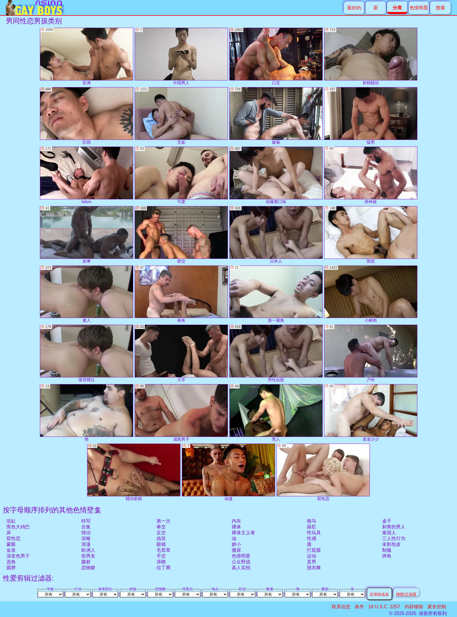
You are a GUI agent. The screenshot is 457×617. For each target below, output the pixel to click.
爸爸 (181, 294)
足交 (161, 532)
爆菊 (276, 116)
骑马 (311, 520)
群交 (181, 234)
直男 (311, 561)
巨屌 (86, 116)
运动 (311, 555)
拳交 (161, 526)
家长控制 (437, 606)
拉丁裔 (164, 567)
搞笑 (161, 538)
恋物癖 (88, 567)
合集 (86, 526)
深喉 (86, 538)
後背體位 (86, 353)
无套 (181, 116)
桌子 (386, 520)
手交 (161, 555)
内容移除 (414, 606)
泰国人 (389, 532)
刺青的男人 (393, 526)
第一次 (164, 520)
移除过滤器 (406, 594)
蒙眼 (11, 544)
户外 (370, 353)
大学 (181, 353)
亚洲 (86, 56)
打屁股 (314, 550)
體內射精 (133, 472)
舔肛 (311, 526)
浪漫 (86, 544)
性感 (311, 538)
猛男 (370, 116)
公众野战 (241, 561)
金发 (11, 550)
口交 (276, 56)
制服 (386, 550)
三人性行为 (393, 538)
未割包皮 (391, 544)
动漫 (228, 472)
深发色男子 (18, 555)
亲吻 (161, 561)
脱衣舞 (314, 567)
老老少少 (370, 413)
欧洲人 (88, 550)
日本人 (276, 234)
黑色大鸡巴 (18, 526)
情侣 (86, 532)
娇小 (236, 544)
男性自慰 (276, 353)
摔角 (386, 555)
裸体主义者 (243, 532)
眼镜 (161, 544)
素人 (86, 294)
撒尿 (236, 550)
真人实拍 (241, 567)
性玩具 (314, 532)
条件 (359, 606)
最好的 (354, 7)
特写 (86, 520)
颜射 (86, 561)
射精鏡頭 (370, 56)
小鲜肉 (370, 294)
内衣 (236, 520)
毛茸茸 (164, 550)
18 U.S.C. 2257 (384, 606)
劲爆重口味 (276, 175)
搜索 (440, 7)
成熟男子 (181, 413)
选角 (11, 561)
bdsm (86, 175)
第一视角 (276, 294)
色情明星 (418, 7)
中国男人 (181, 56)
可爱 (181, 175)
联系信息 (341, 606)
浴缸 (11, 520)
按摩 (86, 234)
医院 (370, 234)
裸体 (236, 526)
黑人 (276, 413)
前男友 (88, 555)
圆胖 (11, 567)
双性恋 (13, 538)
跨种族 (370, 175)
